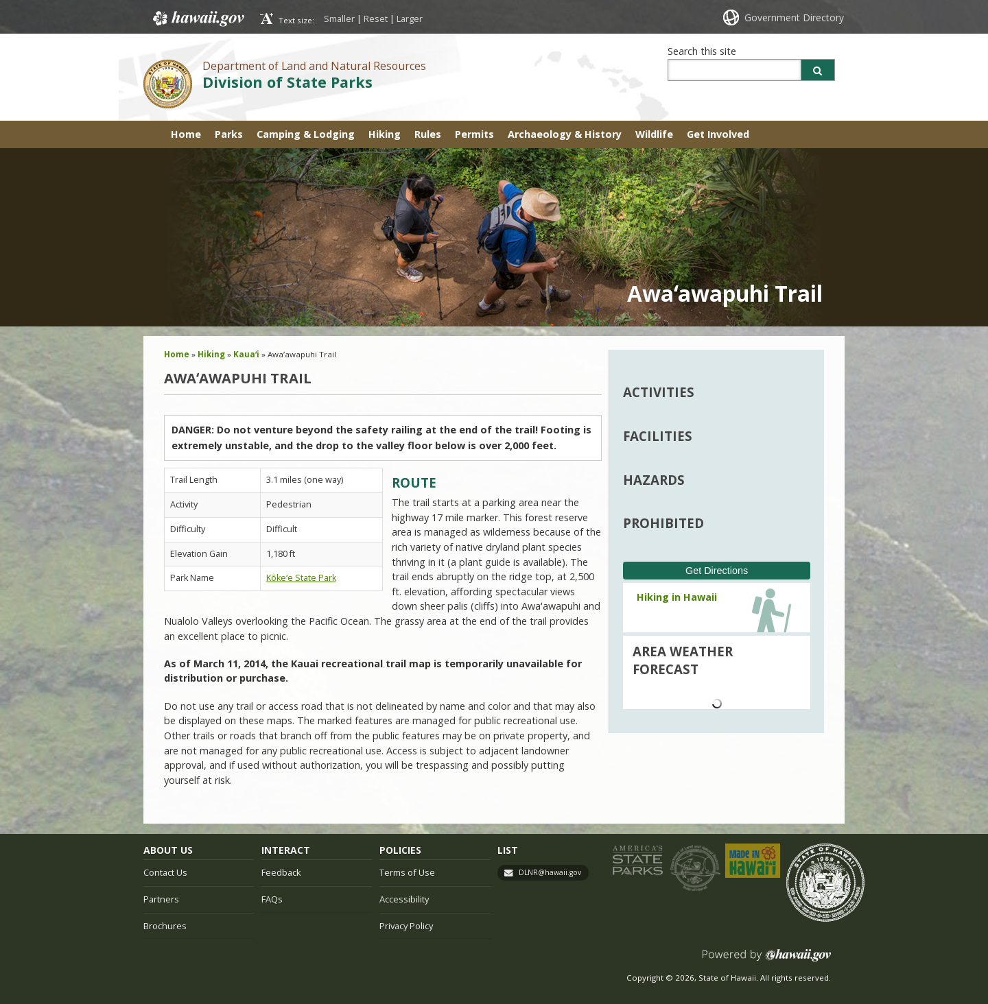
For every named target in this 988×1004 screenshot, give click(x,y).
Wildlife (654, 134)
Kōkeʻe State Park (301, 578)
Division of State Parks (287, 82)
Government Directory (794, 17)
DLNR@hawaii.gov (550, 872)
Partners (161, 899)
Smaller (339, 18)
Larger (410, 18)
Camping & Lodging (306, 134)
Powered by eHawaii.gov (767, 960)
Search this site (702, 51)
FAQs (272, 899)
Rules (427, 134)
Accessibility (404, 899)
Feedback (281, 872)
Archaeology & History (565, 134)
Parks (229, 134)
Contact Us (165, 872)
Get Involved (718, 134)
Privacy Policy (406, 926)
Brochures (165, 926)
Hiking (384, 134)
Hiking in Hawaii (677, 596)
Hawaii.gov (197, 18)
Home (186, 134)
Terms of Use (407, 872)
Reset (376, 18)
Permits (474, 134)
